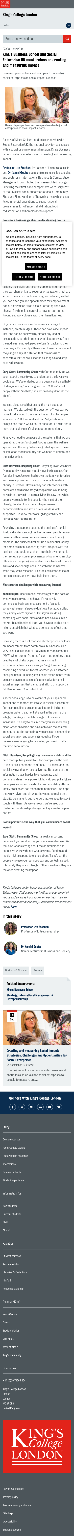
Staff (18, 1223)
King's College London (20, 15)
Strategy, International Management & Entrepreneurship (30, 997)
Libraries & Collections (28, 1273)
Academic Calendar (26, 1289)
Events (19, 1323)
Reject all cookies (24, 277)
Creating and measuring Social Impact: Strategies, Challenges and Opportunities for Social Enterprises (37, 1055)
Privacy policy (22, 1497)
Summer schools (25, 1173)
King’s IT (20, 1281)
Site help (19, 1513)
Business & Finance (15, 970)
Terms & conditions (25, 1489)
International (23, 1165)
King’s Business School (20, 989)
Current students (25, 1215)
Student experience (26, 1181)
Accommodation (25, 1265)
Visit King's (21, 1340)
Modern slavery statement (28, 1505)
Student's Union (24, 1331)
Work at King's (23, 1348)
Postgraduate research (28, 1157)
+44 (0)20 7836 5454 (14, 1380)
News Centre (23, 1315)
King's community (25, 1356)
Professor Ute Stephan (16, 168)
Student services (25, 1257)
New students (23, 1207)
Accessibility (21, 1521)
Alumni (19, 1231)
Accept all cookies (50, 277)
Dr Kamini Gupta (18, 172)
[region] (37, 254)
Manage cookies (23, 1529)
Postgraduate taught (27, 1148)
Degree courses (25, 1140)
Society (38, 970)
